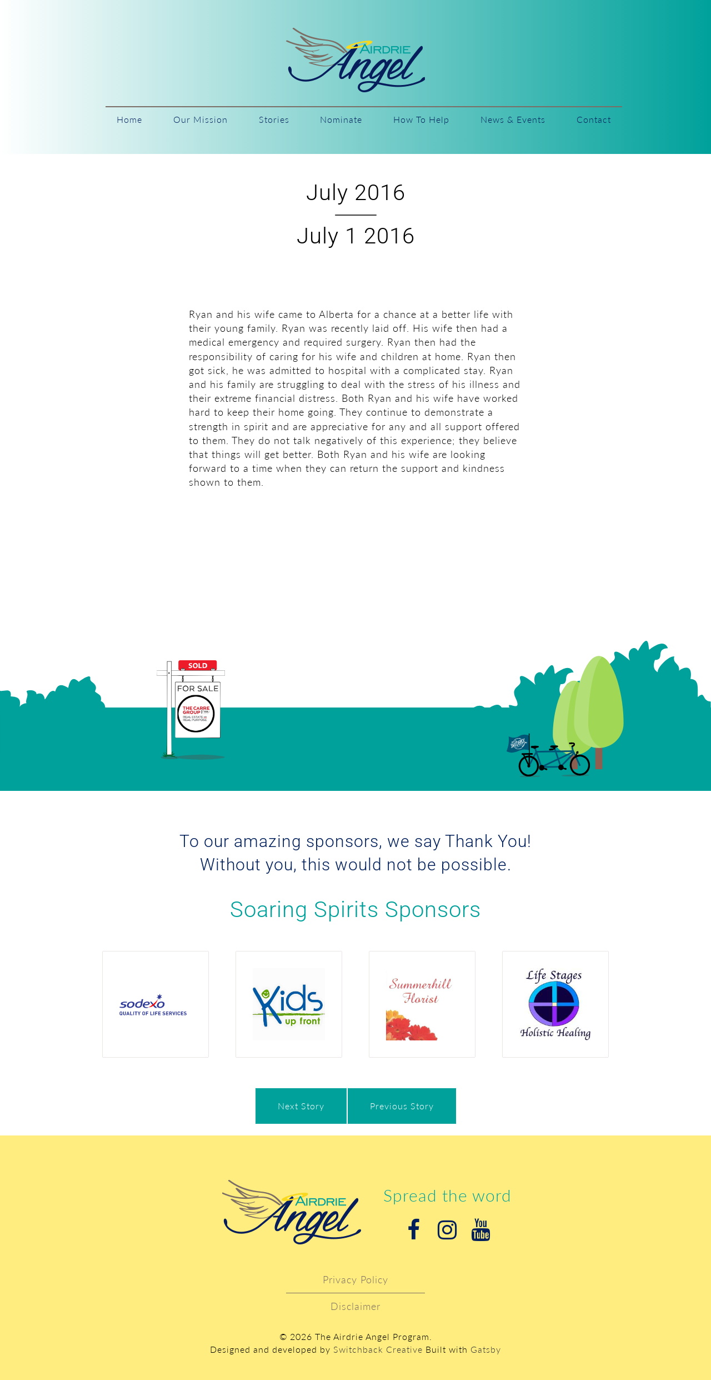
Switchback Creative (378, 1349)
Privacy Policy (355, 1279)
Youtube (480, 1230)
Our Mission (200, 119)
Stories (274, 119)
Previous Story (402, 1105)
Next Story (301, 1105)
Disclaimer (355, 1306)
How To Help (421, 119)
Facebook (414, 1230)
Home (129, 119)
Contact (594, 119)
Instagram (447, 1230)
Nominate (341, 119)
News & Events (512, 119)
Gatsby (485, 1349)
